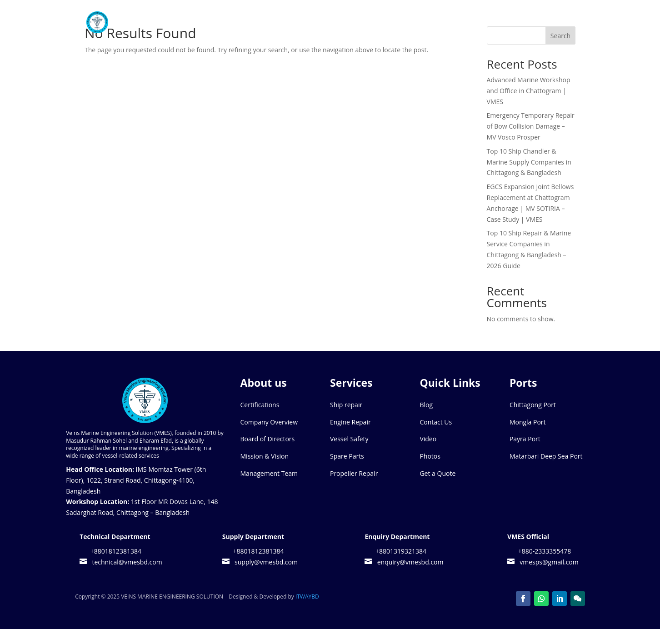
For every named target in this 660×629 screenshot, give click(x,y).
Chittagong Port (533, 404)
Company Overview (269, 422)
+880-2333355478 (543, 551)
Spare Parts (347, 456)
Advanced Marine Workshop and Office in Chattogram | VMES (528, 90)
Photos (430, 456)
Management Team (269, 473)
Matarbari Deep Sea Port (546, 456)
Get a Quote (437, 473)
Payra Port (525, 438)
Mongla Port (528, 422)
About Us (327, 22)
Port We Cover (450, 22)
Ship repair (346, 404)
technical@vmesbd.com (125, 562)
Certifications (260, 404)
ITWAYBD (307, 596)
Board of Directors (267, 438)
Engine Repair (350, 422)
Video (428, 438)
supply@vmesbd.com (264, 562)
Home (291, 22)
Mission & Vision (264, 456)
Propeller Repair (354, 473)
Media (505, 22)
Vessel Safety (349, 438)
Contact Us (555, 22)
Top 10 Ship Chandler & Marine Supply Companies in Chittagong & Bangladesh (529, 162)
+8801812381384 (115, 551)
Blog (426, 404)
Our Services (384, 22)
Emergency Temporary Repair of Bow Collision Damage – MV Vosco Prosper (531, 126)
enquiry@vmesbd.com (408, 562)
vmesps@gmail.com (547, 562)
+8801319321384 (400, 551)
